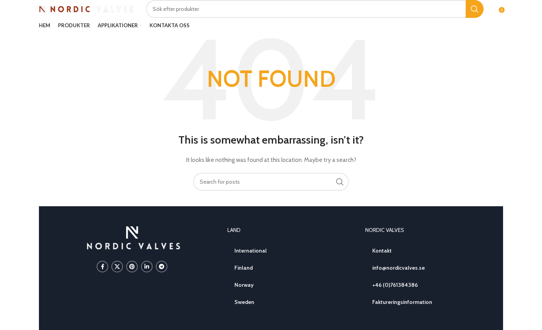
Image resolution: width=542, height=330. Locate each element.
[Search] (315, 9)
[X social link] (117, 266)
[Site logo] (86, 8)
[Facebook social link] (102, 266)
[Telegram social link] (161, 266)
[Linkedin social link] (147, 266)
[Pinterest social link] (132, 266)
